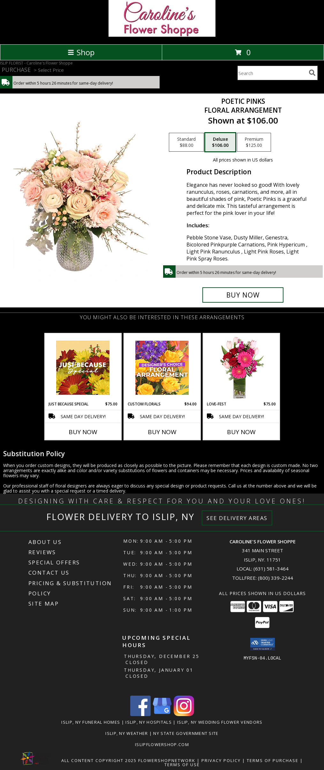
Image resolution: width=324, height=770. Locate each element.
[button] (262, 644)
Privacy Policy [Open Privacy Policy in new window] (221, 760)
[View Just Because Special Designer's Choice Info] (82, 367)
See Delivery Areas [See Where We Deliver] (237, 518)
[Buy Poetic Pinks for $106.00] (242, 295)
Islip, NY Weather (126, 733)
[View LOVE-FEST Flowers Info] (241, 367)
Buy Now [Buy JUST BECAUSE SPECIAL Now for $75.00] (83, 432)
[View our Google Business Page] (162, 714)
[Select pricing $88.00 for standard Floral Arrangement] (186, 142)
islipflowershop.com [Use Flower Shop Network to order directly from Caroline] (162, 744)
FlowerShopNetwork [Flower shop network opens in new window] (166, 760)
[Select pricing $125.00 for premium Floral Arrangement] (254, 142)
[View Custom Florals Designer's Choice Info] (162, 367)
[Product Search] (272, 73)
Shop (81, 52)
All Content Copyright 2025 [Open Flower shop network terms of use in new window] (99, 760)
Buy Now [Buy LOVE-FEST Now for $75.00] (241, 432)
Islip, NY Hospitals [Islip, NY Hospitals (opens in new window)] (148, 722)
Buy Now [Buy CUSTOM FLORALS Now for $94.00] (162, 432)
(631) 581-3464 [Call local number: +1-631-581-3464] (271, 568)
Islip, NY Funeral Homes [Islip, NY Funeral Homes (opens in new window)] (90, 722)
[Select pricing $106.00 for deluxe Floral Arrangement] (220, 142)
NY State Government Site (185, 733)
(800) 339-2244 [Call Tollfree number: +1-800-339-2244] (275, 578)
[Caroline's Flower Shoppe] (162, 35)
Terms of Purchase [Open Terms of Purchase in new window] (272, 760)
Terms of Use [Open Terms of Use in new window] (182, 764)
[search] (312, 72)
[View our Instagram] (184, 714)
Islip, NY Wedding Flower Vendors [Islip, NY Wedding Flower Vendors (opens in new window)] (220, 722)
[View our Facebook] (140, 714)
